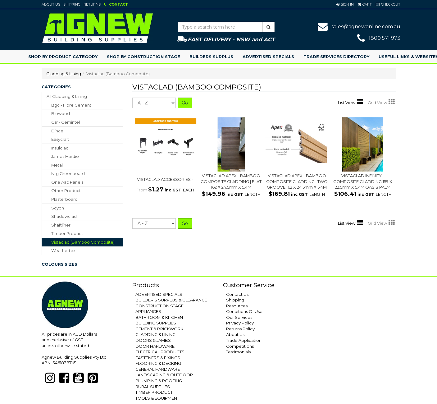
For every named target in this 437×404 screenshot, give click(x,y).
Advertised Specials (268, 56)
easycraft (60, 139)
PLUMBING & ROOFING (158, 380)
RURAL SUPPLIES (152, 386)
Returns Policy (240, 328)
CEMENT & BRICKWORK (159, 328)
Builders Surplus (211, 56)
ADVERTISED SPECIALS (158, 294)
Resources (237, 305)
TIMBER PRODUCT (154, 392)
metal (57, 165)
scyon (57, 207)
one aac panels (67, 182)
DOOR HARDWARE (155, 346)
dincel (57, 130)
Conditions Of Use (244, 311)
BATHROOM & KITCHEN (159, 317)
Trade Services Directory (336, 56)
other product (66, 190)
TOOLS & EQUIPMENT (157, 398)
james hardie (65, 156)
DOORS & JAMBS (153, 340)
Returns (92, 4)
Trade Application (244, 340)
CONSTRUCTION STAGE (159, 305)
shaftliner (61, 225)
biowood (60, 113)
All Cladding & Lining (67, 96)
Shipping (71, 4)
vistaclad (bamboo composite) (83, 242)
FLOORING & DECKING (158, 363)
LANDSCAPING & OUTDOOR (164, 374)
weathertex (63, 250)
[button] (345, 4)
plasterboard (64, 199)
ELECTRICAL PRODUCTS (159, 351)
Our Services (239, 317)
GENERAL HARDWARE (157, 369)
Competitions (240, 346)
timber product (67, 233)
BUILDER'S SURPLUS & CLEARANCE (171, 299)
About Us (51, 4)
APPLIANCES (148, 311)
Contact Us (237, 294)
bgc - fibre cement (71, 105)
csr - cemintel (65, 122)
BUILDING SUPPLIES (155, 322)
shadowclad (64, 216)
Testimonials (238, 351)
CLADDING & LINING (155, 334)
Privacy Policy (240, 322)
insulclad (60, 147)
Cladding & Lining (63, 73)
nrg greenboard (68, 173)
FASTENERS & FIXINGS (157, 357)
